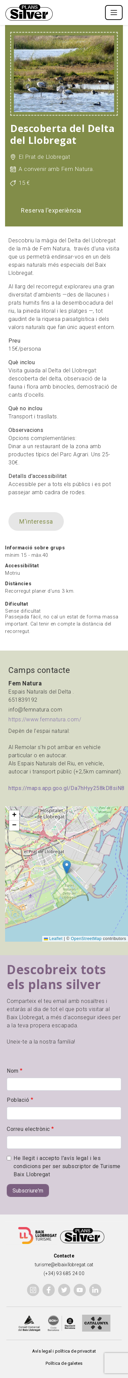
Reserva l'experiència (51, 210)
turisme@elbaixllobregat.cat (64, 1264)
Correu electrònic (28, 1129)
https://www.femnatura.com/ (44, 719)
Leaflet (53, 938)
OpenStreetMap (86, 938)
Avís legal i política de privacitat (64, 1351)
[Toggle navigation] (114, 12)
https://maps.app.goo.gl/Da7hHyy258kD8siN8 (66, 788)
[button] (66, 867)
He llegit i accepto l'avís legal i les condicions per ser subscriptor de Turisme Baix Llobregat (67, 1166)
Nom (13, 1071)
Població (18, 1100)
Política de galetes (64, 1363)
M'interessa (36, 521)
